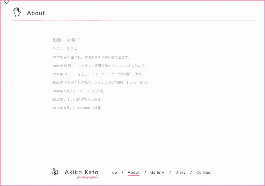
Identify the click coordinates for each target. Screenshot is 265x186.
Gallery (157, 173)
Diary (180, 173)
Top (113, 173)
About (133, 173)
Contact (203, 173)
